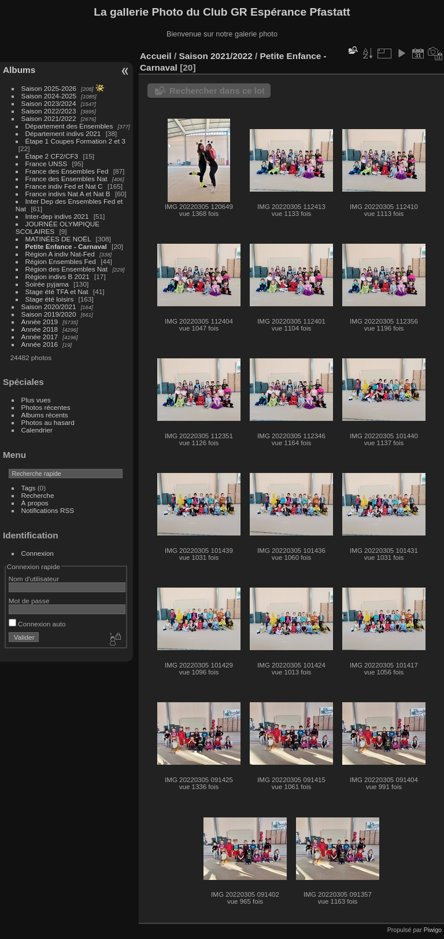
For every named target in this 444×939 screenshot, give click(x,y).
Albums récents (44, 415)
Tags (28, 487)
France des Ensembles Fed (67, 171)
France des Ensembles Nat (66, 178)
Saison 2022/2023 (48, 111)
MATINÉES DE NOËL (58, 239)
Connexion (37, 553)
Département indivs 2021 (63, 133)
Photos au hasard (48, 422)
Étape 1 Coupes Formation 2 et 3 (75, 141)
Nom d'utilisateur (34, 578)
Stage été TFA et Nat (56, 291)
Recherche (37, 495)
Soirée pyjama (48, 284)
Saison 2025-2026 (49, 88)
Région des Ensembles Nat (67, 269)
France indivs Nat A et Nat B (67, 193)
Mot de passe (29, 600)
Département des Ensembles (69, 126)
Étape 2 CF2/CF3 (52, 156)
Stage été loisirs (50, 299)
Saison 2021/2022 (48, 118)
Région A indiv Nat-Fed (60, 254)
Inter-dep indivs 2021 (57, 216)
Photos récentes (46, 407)
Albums (19, 70)
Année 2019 (39, 321)
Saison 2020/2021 (48, 306)
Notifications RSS (48, 510)
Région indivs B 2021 (57, 276)
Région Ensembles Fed (61, 261)
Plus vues (36, 400)
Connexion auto (37, 624)
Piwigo (433, 929)
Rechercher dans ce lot (217, 91)
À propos (35, 503)
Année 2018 (39, 329)
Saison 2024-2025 (49, 96)
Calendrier (37, 430)
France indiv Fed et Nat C (64, 186)
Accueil (156, 56)
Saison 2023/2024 (48, 103)
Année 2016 (39, 344)
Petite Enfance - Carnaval (66, 246)
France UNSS (47, 163)
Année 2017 (39, 336)
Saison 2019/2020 (48, 314)
